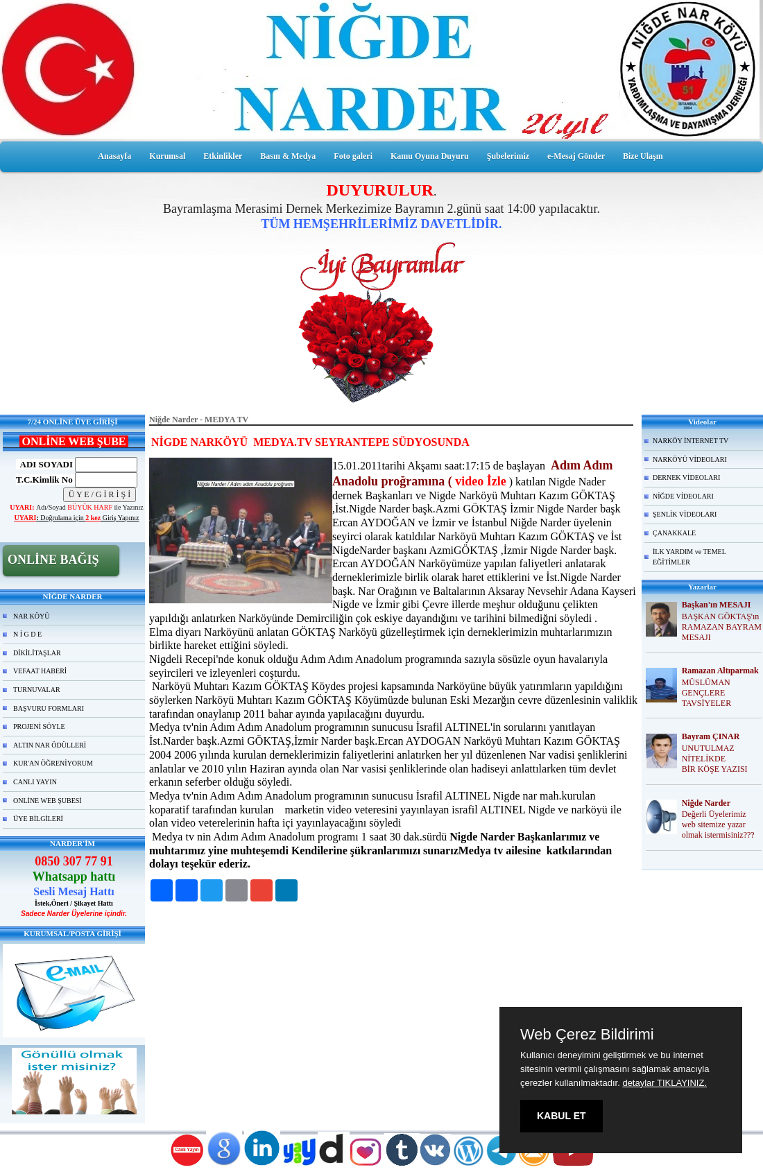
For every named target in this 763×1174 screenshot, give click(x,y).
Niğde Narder (706, 803)
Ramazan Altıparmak (720, 670)
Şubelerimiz (508, 156)
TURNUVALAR (36, 689)
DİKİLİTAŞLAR (37, 653)
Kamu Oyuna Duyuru (430, 156)
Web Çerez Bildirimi (587, 1035)
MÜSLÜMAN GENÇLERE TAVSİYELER (706, 692)
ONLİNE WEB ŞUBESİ (47, 800)
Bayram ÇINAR (711, 736)
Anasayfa (114, 156)
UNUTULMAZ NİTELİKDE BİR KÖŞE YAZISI (715, 758)
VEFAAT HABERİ (40, 671)
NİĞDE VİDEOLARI (683, 496)
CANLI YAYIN (35, 782)
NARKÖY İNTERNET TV (690, 440)
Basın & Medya (288, 156)
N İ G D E (27, 634)
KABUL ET (561, 1115)
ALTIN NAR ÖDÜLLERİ (49, 745)
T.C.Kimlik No (44, 479)
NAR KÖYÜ (31, 616)
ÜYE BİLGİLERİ (38, 818)
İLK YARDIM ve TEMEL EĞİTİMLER (689, 557)
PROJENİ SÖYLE (39, 726)
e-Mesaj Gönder (576, 156)
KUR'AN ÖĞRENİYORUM (53, 763)
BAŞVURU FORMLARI (48, 708)
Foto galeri (353, 156)
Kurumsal (167, 156)
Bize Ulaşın (643, 156)
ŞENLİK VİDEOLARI (685, 514)
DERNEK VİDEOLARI (686, 477)
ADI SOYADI (44, 464)
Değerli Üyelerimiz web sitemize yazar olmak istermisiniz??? (718, 824)
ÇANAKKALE (674, 533)
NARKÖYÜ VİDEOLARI (690, 459)
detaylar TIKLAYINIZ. (664, 1083)
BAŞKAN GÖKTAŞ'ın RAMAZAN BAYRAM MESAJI (722, 627)
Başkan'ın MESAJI (716, 605)
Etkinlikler (222, 156)
